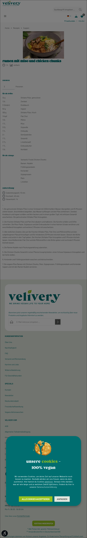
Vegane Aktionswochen (14, 412)
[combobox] (65, 9)
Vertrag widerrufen (43, 524)
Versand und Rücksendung (15, 359)
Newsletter (9, 396)
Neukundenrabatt (12, 401)
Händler (81, 21)
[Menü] (5, 16)
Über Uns (8, 342)
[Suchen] (80, 9)
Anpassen (62, 499)
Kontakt (8, 390)
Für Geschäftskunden (13, 376)
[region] (43, 45)
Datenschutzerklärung (47, 487)
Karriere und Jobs (12, 365)
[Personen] (8, 87)
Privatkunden (69, 21)
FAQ (6, 353)
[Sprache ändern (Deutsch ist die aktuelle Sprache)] (68, 16)
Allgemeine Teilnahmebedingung (17, 432)
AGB (6, 426)
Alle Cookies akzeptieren (36, 499)
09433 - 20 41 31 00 (12, 506)
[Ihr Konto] (76, 16)
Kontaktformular (23, 516)
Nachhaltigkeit (10, 348)
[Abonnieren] (57, 322)
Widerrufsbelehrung (12, 370)
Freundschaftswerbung (14, 407)
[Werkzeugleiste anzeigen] (4, 533)
